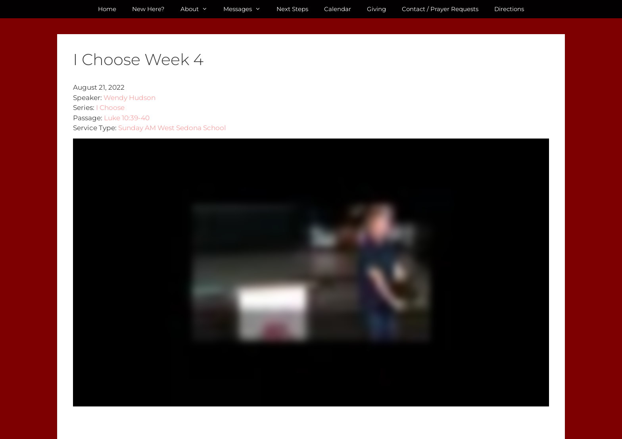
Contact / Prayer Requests (440, 9)
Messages (246, 9)
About (197, 9)
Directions (509, 9)
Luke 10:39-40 (127, 118)
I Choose (110, 108)
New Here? (148, 9)
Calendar (337, 9)
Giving (376, 9)
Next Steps (292, 9)
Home (107, 9)
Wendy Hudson (130, 98)
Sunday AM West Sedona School (172, 128)
